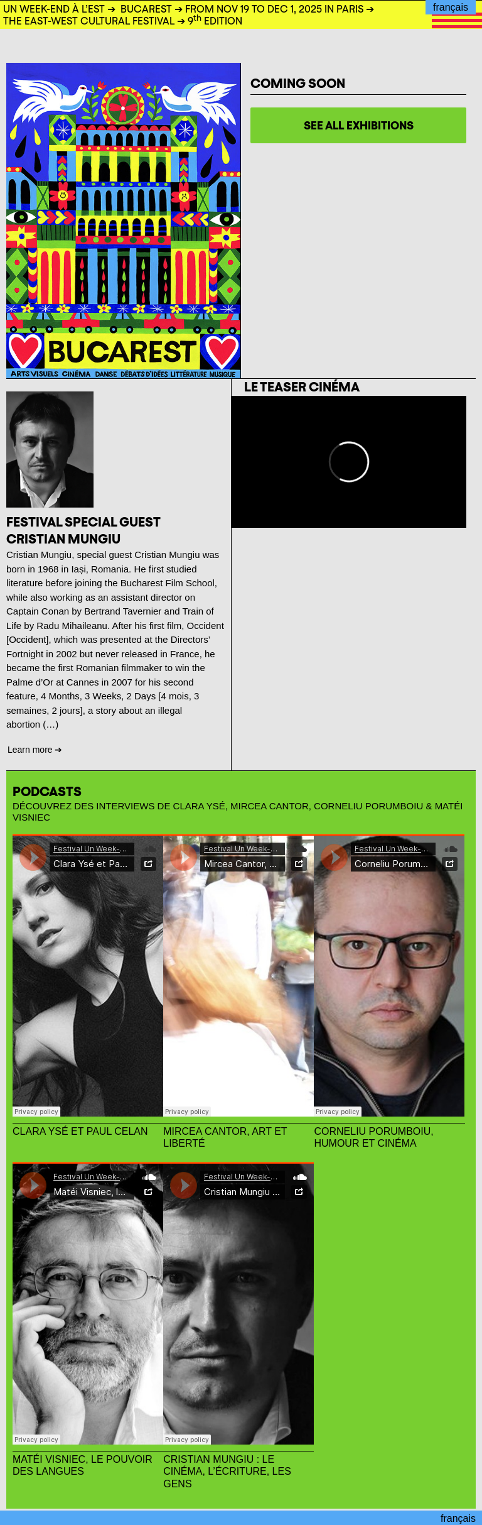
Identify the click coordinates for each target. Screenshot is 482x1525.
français (450, 7)
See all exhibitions (359, 125)
